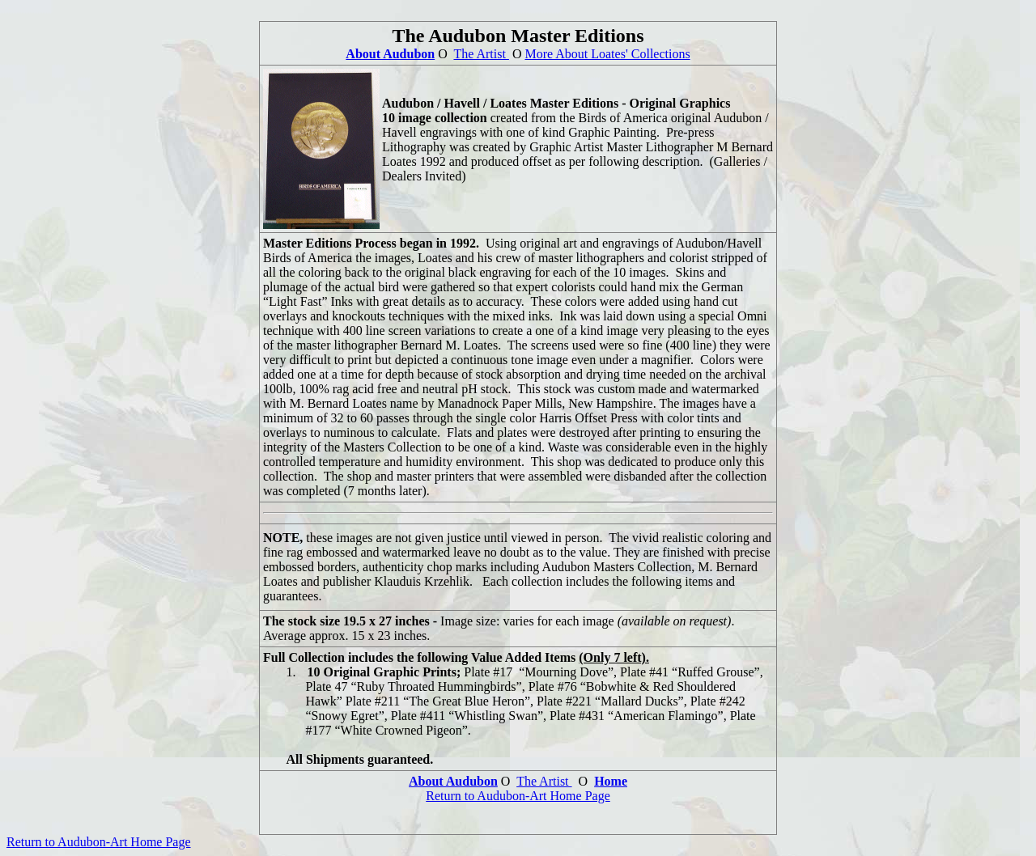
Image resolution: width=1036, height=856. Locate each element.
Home (610, 781)
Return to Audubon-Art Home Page (518, 796)
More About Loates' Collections (607, 54)
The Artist (480, 54)
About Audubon (390, 54)
